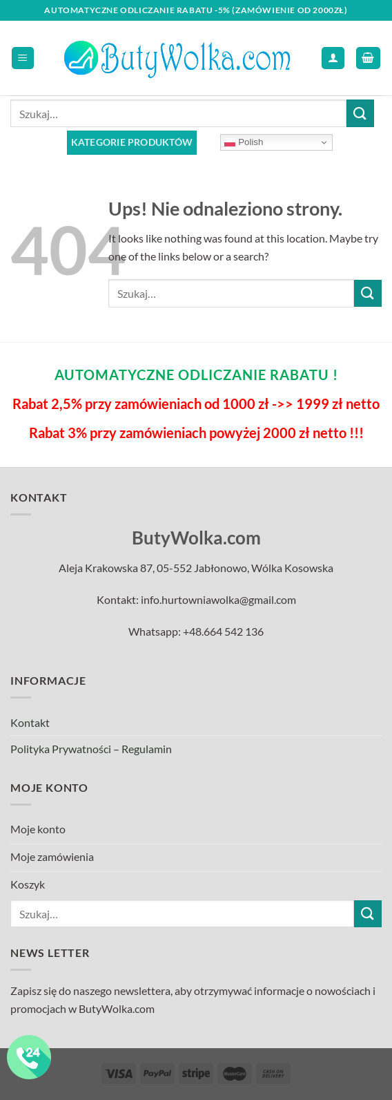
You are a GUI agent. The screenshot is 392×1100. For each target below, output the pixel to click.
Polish (243, 142)
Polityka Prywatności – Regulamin (91, 748)
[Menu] (23, 58)
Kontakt (30, 722)
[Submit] (360, 112)
